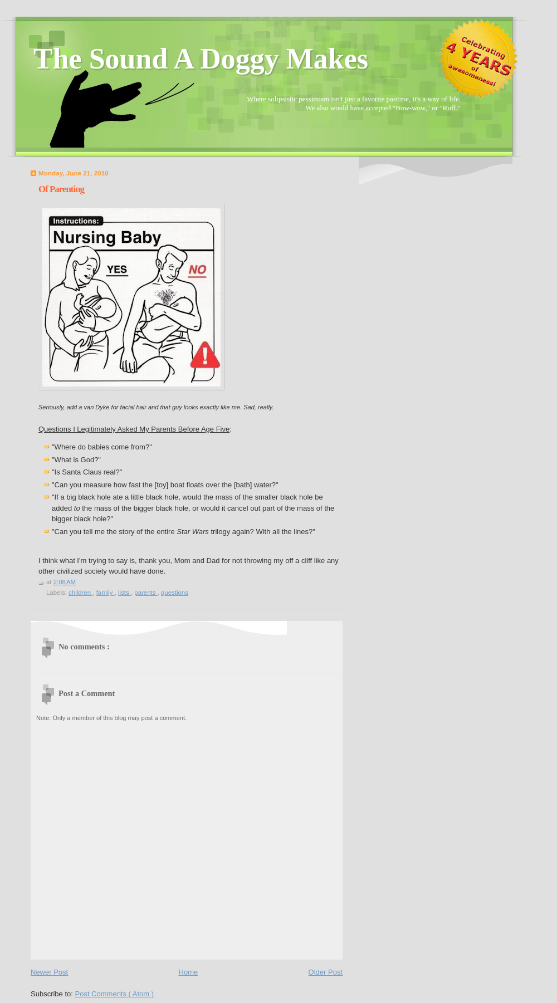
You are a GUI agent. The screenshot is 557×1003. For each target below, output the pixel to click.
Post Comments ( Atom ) (114, 994)
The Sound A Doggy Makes (200, 59)
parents (145, 592)
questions (174, 592)
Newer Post (49, 972)
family (105, 592)
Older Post (326, 972)
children (80, 592)
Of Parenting (61, 189)
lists (124, 592)
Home (188, 972)
